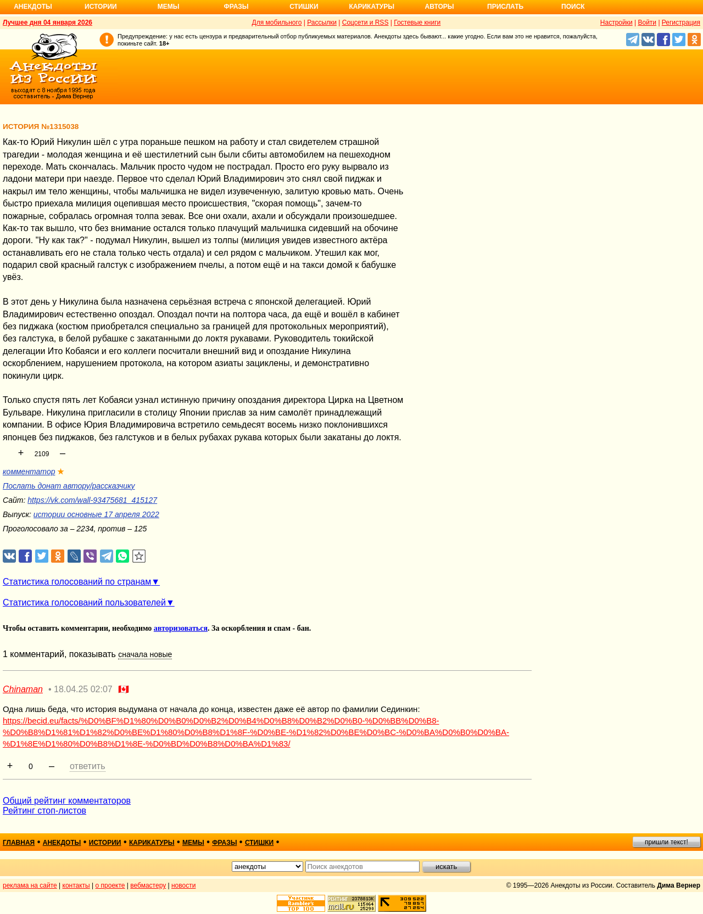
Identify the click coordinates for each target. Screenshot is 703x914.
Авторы (439, 6)
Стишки (303, 6)
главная (19, 842)
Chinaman (23, 689)
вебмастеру (148, 885)
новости (183, 885)
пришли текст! (666, 842)
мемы (193, 842)
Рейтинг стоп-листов (44, 810)
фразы (224, 842)
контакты (76, 885)
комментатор (29, 471)
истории (105, 842)
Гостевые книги (417, 22)
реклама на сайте (30, 885)
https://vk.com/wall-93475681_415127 (92, 500)
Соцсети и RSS (365, 22)
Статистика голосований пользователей (84, 602)
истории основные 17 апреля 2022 (96, 514)
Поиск (573, 6)
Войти (647, 22)
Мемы (169, 6)
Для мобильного (277, 22)
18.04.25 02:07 (83, 689)
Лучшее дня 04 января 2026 (47, 22)
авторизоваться (181, 628)
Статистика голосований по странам (77, 581)
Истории (101, 6)
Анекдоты (33, 6)
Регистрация (681, 22)
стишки (259, 842)
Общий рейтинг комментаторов (67, 800)
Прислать (505, 6)
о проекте (110, 885)
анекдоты (62, 842)
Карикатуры (371, 6)
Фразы (236, 6)
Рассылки (322, 22)
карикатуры (152, 842)
